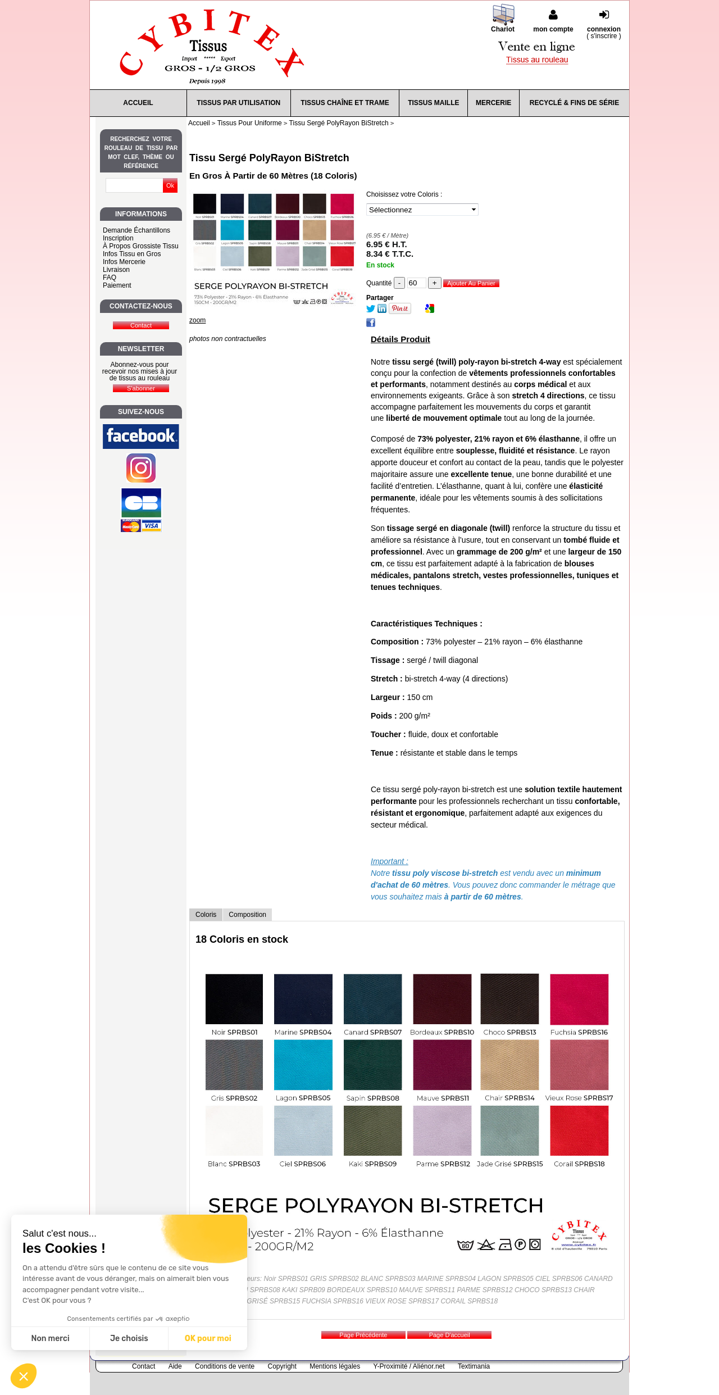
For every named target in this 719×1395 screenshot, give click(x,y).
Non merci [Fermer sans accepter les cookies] (50, 1338)
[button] (23, 1375)
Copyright (282, 1366)
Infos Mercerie (124, 262)
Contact (143, 1366)
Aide (175, 1366)
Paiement (117, 285)
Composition (247, 915)
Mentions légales (335, 1366)
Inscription (118, 238)
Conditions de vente (224, 1366)
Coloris (205, 915)
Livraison (116, 270)
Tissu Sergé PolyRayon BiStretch (269, 157)
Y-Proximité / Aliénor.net (409, 1366)
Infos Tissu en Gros (132, 254)
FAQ (109, 277)
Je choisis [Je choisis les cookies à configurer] (129, 1338)
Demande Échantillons (136, 230)
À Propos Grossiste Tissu (141, 246)
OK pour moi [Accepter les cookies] (208, 1338)
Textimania (474, 1366)
